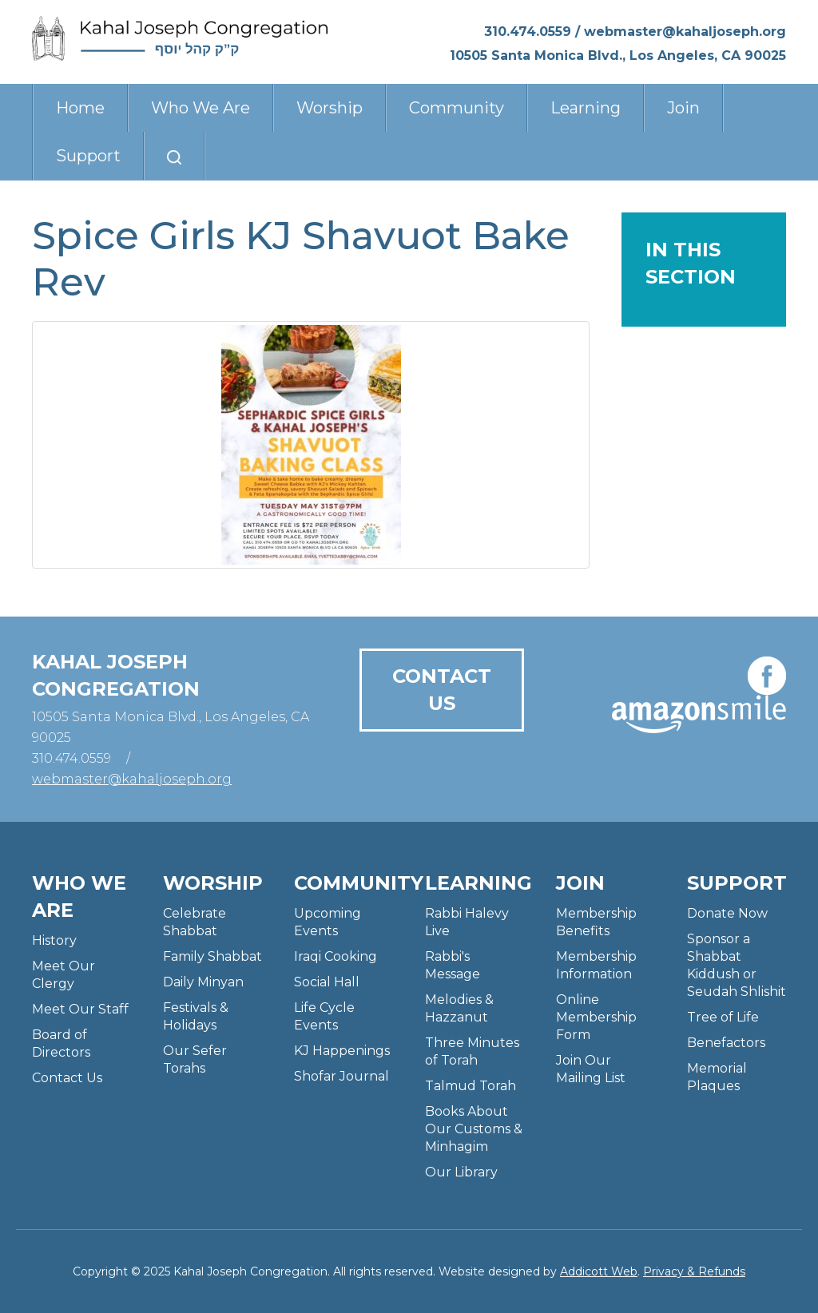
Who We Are (200, 107)
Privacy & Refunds (694, 1271)
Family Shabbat (212, 956)
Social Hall (326, 982)
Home (80, 107)
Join (683, 107)
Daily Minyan (203, 982)
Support (88, 155)
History (54, 940)
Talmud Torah (470, 1085)
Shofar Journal (341, 1076)
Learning (585, 107)
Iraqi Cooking (335, 956)
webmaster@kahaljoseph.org (685, 31)
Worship (329, 107)
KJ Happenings (342, 1050)
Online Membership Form (596, 1017)
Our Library (461, 1172)
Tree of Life (723, 1017)
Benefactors (726, 1042)
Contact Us (441, 689)
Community (456, 107)
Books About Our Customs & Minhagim (473, 1129)
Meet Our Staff (80, 1009)
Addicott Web (598, 1271)
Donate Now (727, 913)
